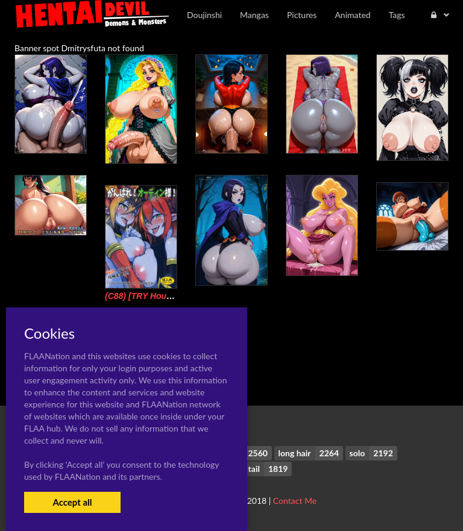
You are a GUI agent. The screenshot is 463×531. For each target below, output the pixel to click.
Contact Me (295, 500)
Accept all (72, 502)
